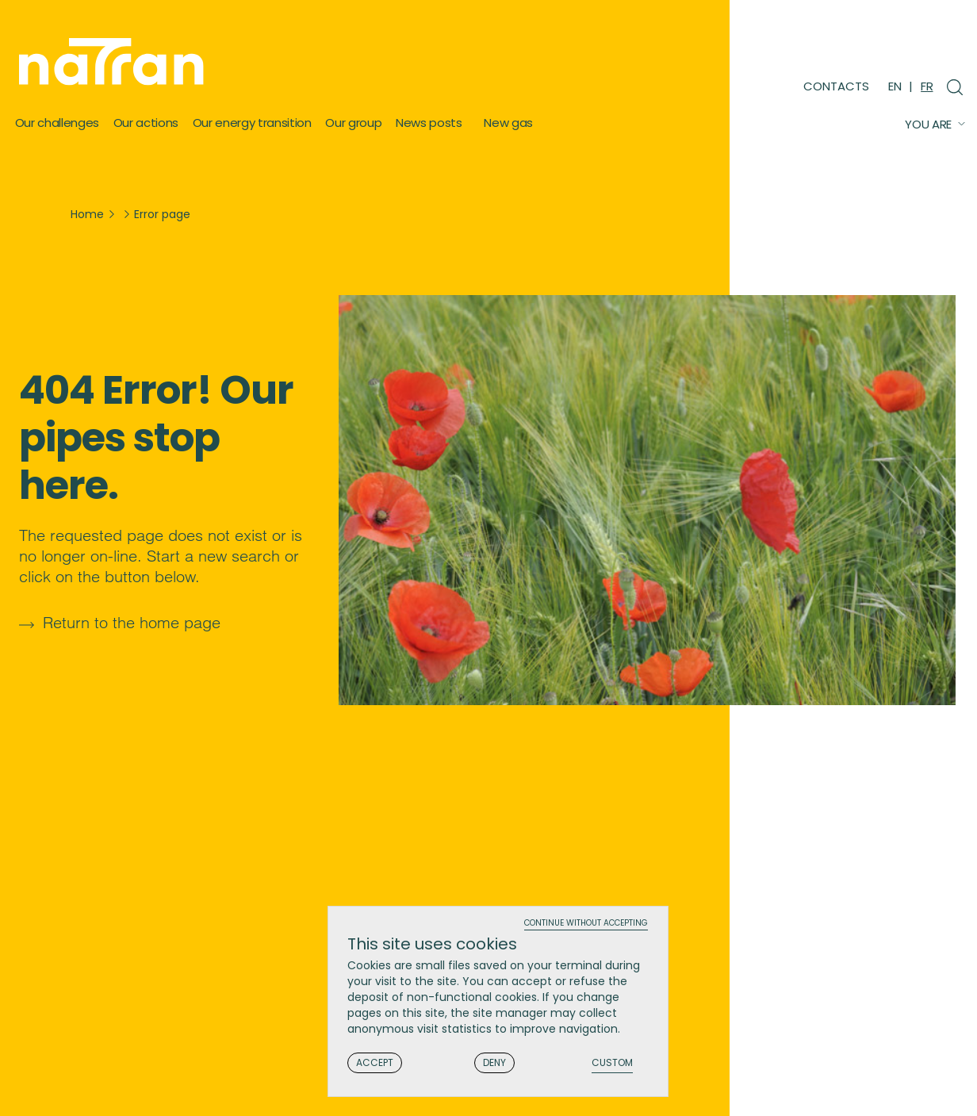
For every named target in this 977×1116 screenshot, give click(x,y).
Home (87, 214)
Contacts (836, 86)
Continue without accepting (586, 923)
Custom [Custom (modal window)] (612, 1063)
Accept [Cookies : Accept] (374, 1062)
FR (927, 86)
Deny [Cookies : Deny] (494, 1062)
